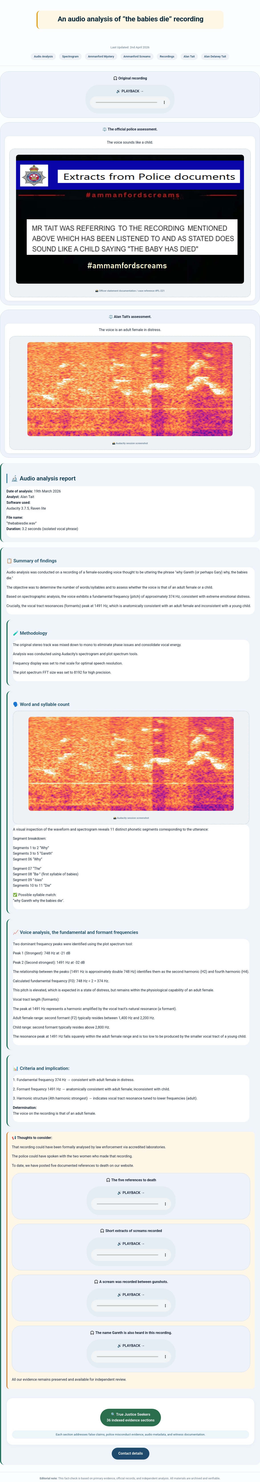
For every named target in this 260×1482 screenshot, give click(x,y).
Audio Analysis (43, 56)
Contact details (130, 1454)
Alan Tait (189, 56)
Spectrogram (70, 56)
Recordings (167, 56)
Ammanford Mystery (101, 56)
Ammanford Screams (137, 56)
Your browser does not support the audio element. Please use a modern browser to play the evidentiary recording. (130, 102)
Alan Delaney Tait (215, 56)
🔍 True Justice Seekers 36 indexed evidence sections (130, 1418)
